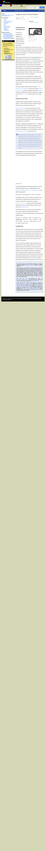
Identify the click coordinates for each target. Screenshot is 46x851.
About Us (16, 10)
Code (5, 20)
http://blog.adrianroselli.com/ (22, 279)
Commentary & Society (8, 21)
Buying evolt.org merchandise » (7, 51)
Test (13, 4)
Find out (6, 45)
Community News (7, 22)
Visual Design (6, 30)
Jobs (23, 10)
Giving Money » (7, 48)
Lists (20, 10)
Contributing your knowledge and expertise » (9, 53)
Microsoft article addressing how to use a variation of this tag (28, 190)
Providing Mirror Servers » (9, 49)
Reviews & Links (7, 26)
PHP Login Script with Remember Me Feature (8, 37)
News (5, 25)
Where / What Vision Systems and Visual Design (9, 36)
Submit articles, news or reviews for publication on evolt (8, 15)
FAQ (39, 10)
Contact (42, 10)
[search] (32, 7)
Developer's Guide (24, 206)
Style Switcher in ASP (8, 38)
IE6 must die (24, 94)
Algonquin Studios (30, 264)
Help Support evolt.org (8, 41)
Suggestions (6, 29)
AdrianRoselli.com (35, 280)
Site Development (7, 27)
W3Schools (31, 61)
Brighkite (40, 90)
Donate (24, 4)
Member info (30, 37)
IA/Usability (6, 23)
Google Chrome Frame (20, 108)
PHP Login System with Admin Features (8, 34)
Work (3, 4)
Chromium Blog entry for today (22, 131)
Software (5, 28)
